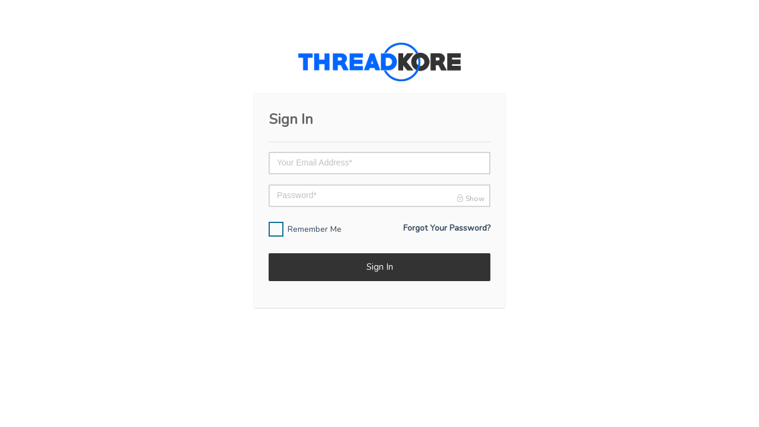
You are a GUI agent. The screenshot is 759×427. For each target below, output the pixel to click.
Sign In (379, 267)
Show (470, 198)
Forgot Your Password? (446, 228)
